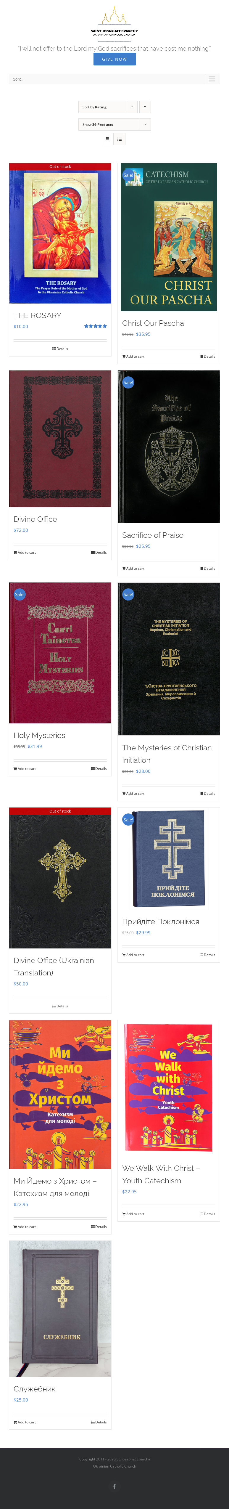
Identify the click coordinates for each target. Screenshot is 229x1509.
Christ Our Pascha (153, 323)
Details (62, 348)
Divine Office (35, 519)
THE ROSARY (38, 315)
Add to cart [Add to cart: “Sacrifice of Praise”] (135, 568)
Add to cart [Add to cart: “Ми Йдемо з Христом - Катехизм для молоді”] (27, 1226)
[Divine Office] (60, 438)
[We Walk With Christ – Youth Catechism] (169, 1088)
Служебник (35, 1388)
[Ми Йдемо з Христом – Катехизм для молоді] (60, 1094)
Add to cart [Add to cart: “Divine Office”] (27, 552)
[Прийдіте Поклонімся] (169, 859)
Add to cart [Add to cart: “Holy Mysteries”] (27, 768)
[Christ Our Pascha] (169, 237)
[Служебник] (60, 1309)
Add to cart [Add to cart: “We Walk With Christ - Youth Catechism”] (135, 1213)
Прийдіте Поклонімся (160, 921)
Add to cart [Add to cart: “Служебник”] (27, 1422)
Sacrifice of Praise (152, 535)
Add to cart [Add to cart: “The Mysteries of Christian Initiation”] (135, 793)
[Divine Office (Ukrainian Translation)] (60, 878)
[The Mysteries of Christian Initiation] (169, 659)
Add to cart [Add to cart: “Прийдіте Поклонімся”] (135, 954)
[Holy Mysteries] (60, 653)
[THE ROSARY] (60, 233)
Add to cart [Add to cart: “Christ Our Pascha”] (135, 356)
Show (98, 124)
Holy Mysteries (39, 735)
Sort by (95, 107)
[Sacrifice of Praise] (169, 446)
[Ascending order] (145, 107)
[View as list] (119, 139)
